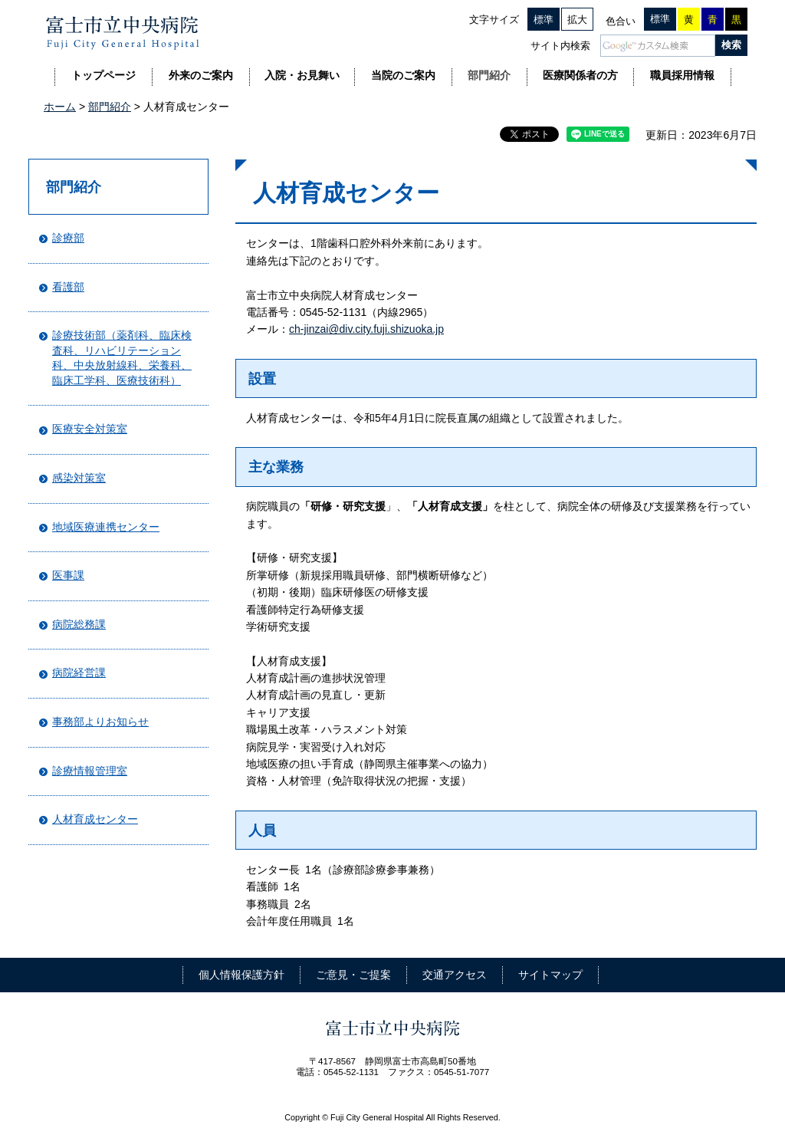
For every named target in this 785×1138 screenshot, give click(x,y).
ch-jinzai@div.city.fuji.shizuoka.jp (366, 329)
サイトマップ (550, 975)
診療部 (68, 238)
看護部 (68, 287)
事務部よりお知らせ (100, 721)
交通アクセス (454, 975)
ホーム (60, 106)
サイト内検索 (560, 45)
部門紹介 (109, 106)
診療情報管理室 (89, 771)
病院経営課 (79, 672)
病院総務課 (79, 624)
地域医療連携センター (105, 527)
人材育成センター (95, 819)
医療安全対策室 (89, 429)
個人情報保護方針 (241, 975)
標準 (543, 19)
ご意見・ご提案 (353, 975)
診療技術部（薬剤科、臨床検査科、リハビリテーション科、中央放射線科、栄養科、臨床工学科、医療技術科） (122, 357)
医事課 (68, 575)
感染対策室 (79, 478)
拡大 (577, 19)
